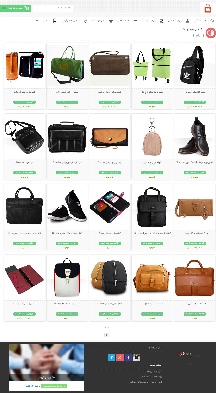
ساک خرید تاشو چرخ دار (152, 92)
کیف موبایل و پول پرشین (109, 92)
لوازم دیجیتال (149, 21)
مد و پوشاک (99, 21)
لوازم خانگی (200, 21)
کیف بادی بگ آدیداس (195, 92)
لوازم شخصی (175, 21)
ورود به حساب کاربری (54, 386)
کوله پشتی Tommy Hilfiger (67, 304)
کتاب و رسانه (43, 21)
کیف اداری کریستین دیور (194, 304)
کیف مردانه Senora (24, 162)
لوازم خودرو (123, 21)
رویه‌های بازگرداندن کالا (150, 376)
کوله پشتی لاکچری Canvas (109, 304)
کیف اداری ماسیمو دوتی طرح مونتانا (24, 233)
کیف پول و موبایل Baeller (110, 162)
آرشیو (198, 35)
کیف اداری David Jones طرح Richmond (152, 233)
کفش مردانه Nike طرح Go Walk (67, 233)
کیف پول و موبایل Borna (109, 233)
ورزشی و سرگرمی (70, 21)
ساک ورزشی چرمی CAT (67, 92)
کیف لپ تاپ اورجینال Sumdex (67, 162)
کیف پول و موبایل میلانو (24, 92)
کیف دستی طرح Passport (152, 304)
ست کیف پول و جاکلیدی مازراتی (195, 233)
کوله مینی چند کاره (152, 162)
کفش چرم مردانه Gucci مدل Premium (195, 162)
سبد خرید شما (15, 8)
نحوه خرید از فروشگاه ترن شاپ (146, 382)
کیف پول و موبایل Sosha (24, 304)
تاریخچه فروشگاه (153, 371)
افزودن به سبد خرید (195, 102)
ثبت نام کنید (32, 386)
